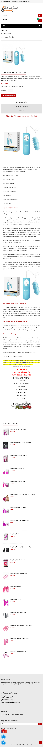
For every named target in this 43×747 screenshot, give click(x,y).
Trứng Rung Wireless (15, 586)
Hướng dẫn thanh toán (7, 699)
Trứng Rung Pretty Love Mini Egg (18, 455)
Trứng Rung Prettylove (16, 534)
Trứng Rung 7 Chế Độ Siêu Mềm (18, 573)
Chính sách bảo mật (6, 697)
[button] (21, 26)
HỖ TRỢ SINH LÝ (21, 398)
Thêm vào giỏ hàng (10, 95)
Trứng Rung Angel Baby (16, 599)
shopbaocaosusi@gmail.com (21, 1)
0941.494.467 (5, 1)
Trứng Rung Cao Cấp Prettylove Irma (19, 520)
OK (40, 724)
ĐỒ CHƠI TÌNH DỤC (21, 395)
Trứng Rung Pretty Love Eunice (18, 507)
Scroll (40, 742)
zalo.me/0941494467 (21, 381)
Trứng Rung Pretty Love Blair (17, 481)
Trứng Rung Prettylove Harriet (18, 429)
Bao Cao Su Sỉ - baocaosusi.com (12, 715)
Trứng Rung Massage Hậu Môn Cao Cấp (20, 547)
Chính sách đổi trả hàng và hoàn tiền (10, 702)
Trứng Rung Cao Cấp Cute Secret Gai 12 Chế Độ (22, 494)
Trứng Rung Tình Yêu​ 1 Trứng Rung (19, 638)
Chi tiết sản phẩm (21, 102)
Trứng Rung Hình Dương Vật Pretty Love (20, 442)
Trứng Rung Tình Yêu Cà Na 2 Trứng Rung (21, 625)
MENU (3, 26)
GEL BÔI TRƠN (21, 392)
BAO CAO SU (21, 389)
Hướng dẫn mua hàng (7, 696)
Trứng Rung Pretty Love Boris (17, 468)
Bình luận (21, 111)
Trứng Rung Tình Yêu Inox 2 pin (18, 651)
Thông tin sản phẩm (21, 106)
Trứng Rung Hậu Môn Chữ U (17, 560)
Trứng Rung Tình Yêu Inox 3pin (18, 612)
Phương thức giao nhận (7, 701)
